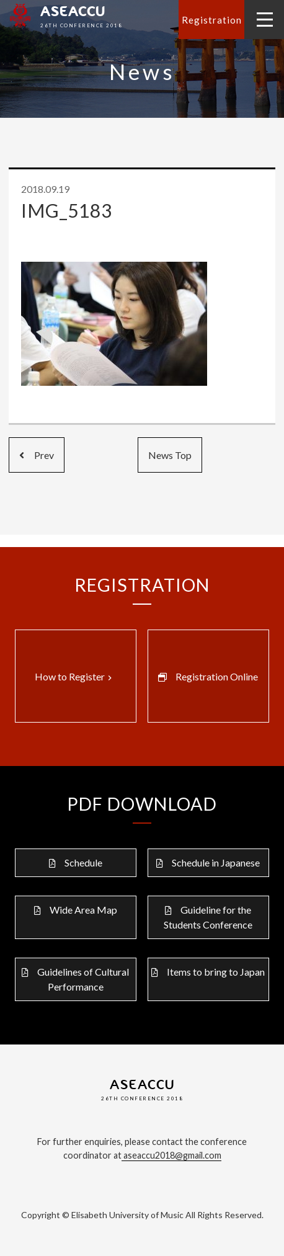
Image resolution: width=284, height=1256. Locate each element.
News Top (170, 455)
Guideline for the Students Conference (208, 917)
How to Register (75, 676)
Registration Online (216, 676)
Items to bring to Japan (216, 972)
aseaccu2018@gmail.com (171, 1155)
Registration (212, 19)
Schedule (83, 862)
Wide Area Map (83, 909)
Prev (36, 455)
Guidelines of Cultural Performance (83, 979)
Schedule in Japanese (216, 862)
